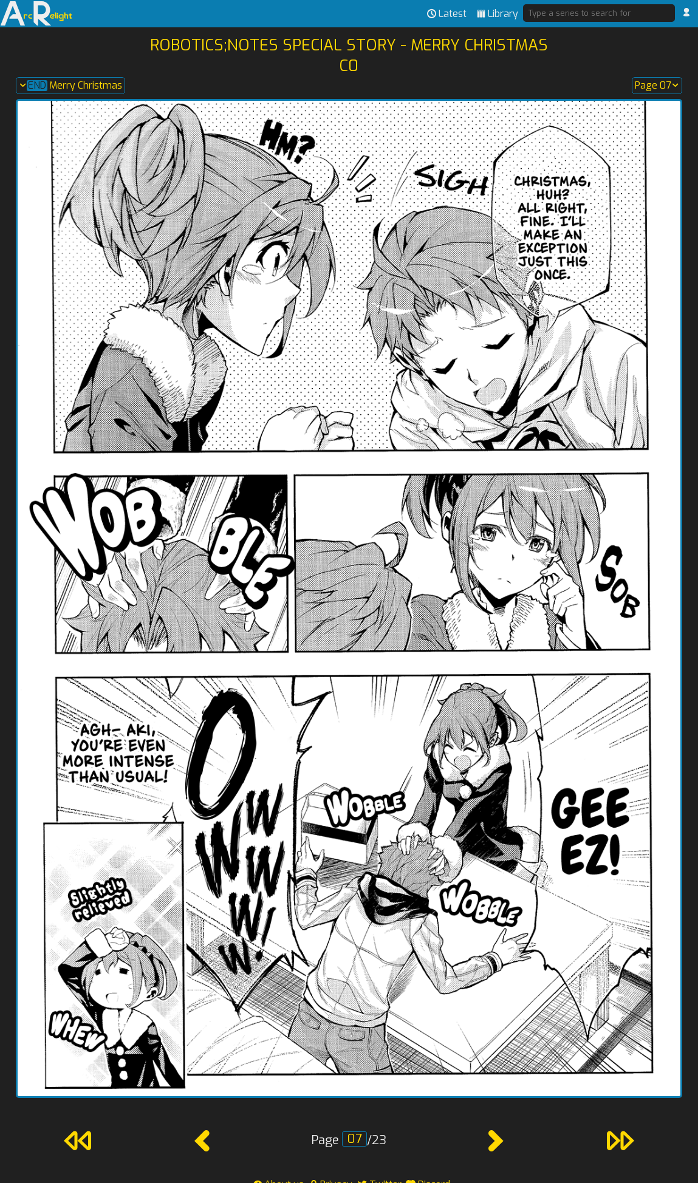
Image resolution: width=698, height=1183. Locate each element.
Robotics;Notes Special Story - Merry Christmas (349, 45)
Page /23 (348, 1140)
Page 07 (657, 85)
